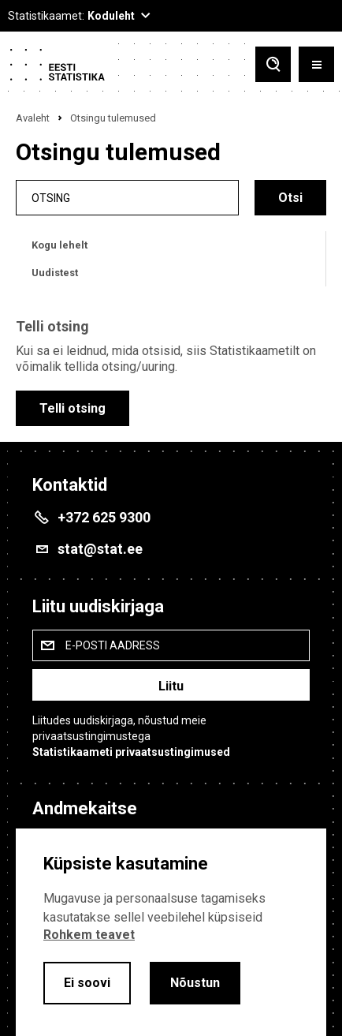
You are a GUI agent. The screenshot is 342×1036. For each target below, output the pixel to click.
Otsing (51, 198)
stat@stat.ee (100, 548)
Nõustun (195, 982)
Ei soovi (87, 982)
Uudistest (55, 273)
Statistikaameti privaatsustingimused (131, 752)
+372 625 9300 (104, 517)
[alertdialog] (171, 932)
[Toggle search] (273, 64)
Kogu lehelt (59, 245)
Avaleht (33, 118)
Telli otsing (72, 408)
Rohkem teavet (89, 934)
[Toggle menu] (316, 64)
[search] (127, 197)
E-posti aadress (112, 645)
